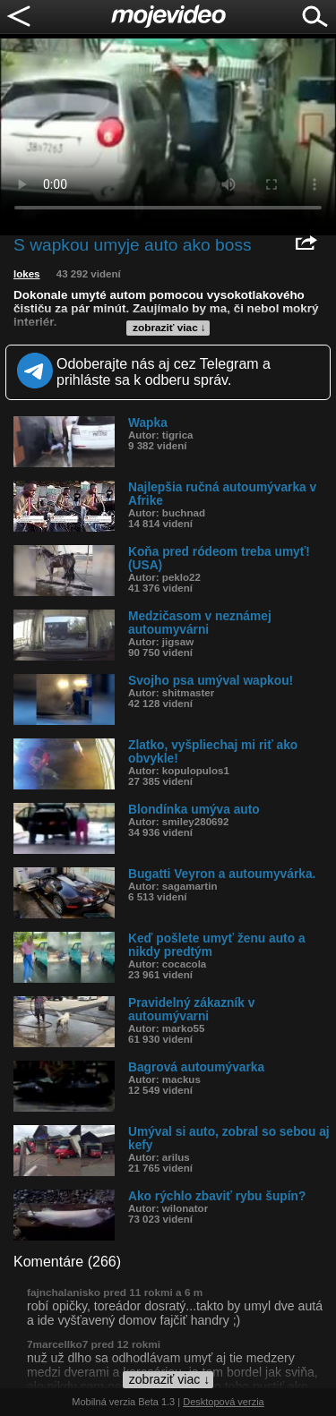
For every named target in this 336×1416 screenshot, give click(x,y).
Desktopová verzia (223, 1401)
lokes (26, 274)
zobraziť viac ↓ (169, 327)
